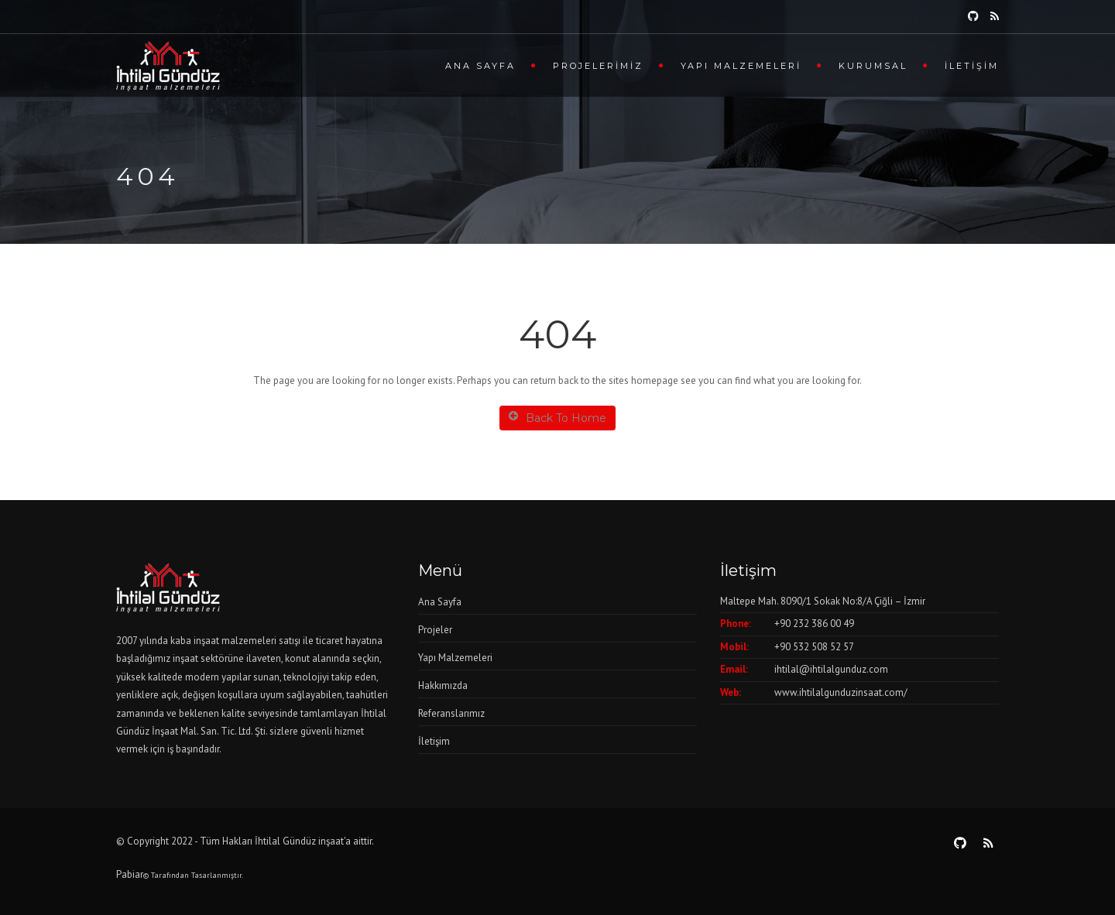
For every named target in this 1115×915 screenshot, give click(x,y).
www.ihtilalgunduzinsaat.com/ (840, 692)
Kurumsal (873, 65)
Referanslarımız (451, 713)
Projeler (435, 629)
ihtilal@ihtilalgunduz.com (831, 669)
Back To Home (557, 417)
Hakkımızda (443, 685)
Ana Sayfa (480, 65)
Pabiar (129, 874)
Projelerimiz (598, 65)
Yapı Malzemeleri (741, 65)
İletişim (972, 65)
